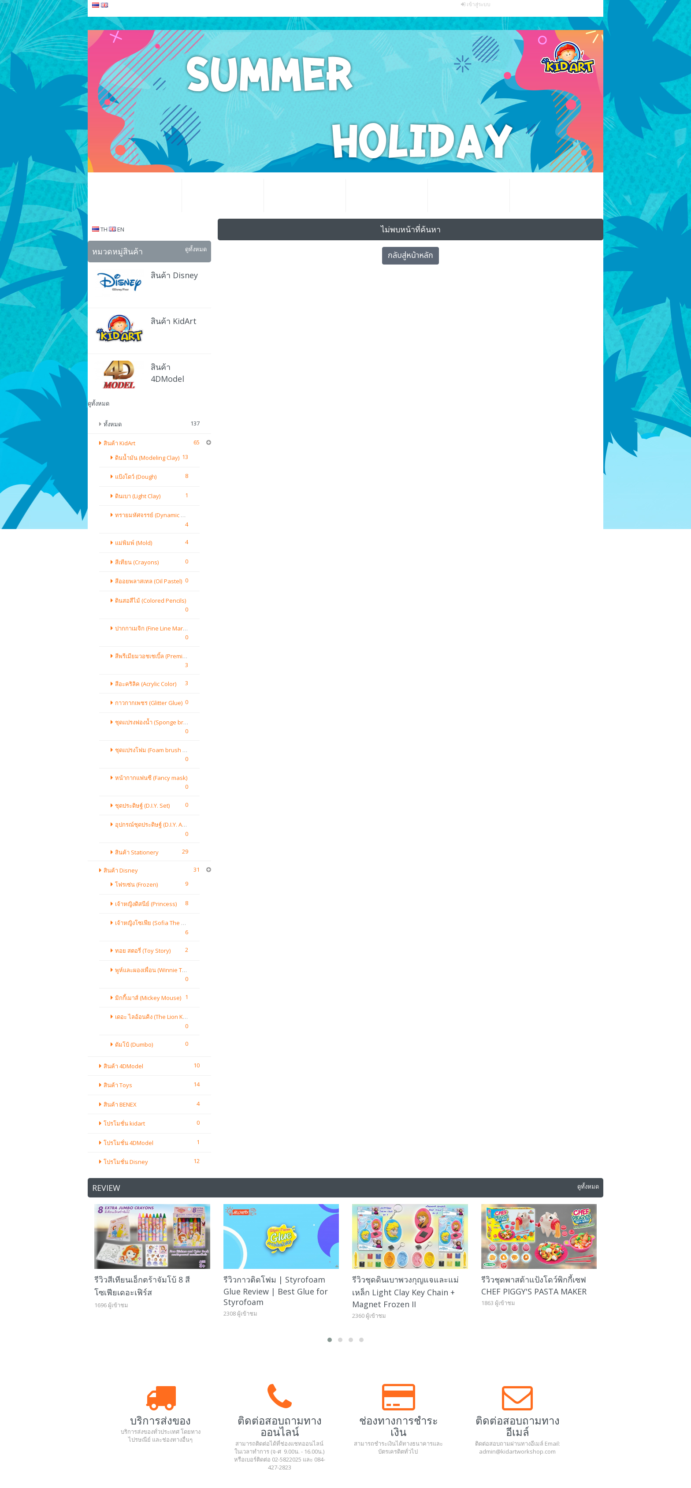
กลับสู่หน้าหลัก (410, 255)
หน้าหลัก (140, 196)
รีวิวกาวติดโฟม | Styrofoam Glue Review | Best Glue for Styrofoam (275, 753)
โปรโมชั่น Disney (126, 625)
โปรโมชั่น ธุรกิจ (304, 196)
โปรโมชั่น (222, 196)
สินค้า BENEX (120, 567)
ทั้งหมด (113, 424)
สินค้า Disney (174, 275)
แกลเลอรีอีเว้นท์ (468, 196)
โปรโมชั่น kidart (124, 586)
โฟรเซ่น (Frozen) (136, 510)
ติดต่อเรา (550, 196)
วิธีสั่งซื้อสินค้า (386, 196)
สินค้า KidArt (174, 321)
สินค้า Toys (118, 548)
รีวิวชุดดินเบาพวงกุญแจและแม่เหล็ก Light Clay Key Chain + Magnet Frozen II (405, 754)
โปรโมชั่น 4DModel (128, 606)
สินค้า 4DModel (123, 529)
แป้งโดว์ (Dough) (135, 477)
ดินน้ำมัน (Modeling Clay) (147, 458)
